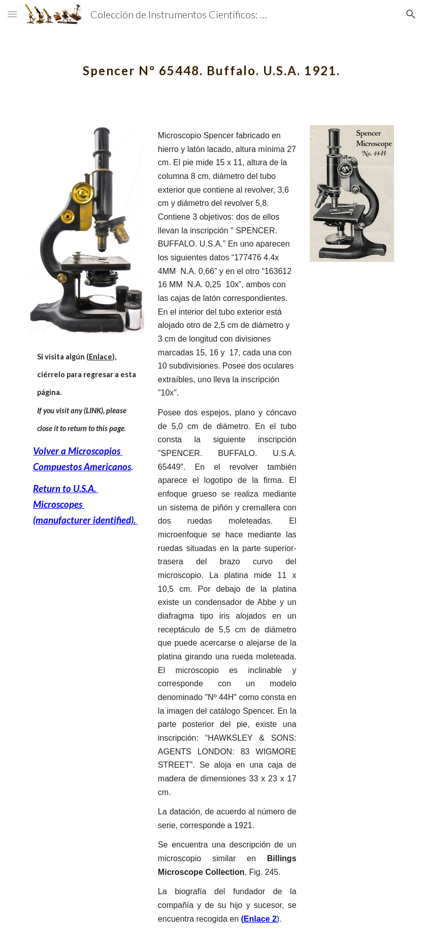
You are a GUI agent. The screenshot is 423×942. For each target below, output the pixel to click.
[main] (211, 63)
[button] (12, 14)
